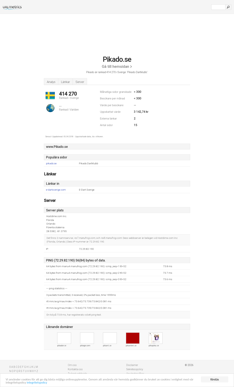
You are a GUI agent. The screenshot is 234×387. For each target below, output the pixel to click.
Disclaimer (132, 365)
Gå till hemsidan (115, 66)
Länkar (65, 82)
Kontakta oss (75, 369)
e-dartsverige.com (56, 189)
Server (80, 82)
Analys (51, 82)
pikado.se (51, 163)
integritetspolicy (37, 383)
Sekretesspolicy (134, 369)
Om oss (72, 365)
